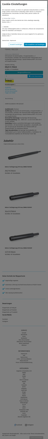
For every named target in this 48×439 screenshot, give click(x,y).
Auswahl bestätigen (16, 44)
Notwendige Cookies (9, 18)
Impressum (13, 40)
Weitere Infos (6, 22)
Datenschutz (5, 40)
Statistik (6, 27)
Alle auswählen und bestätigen (35, 44)
